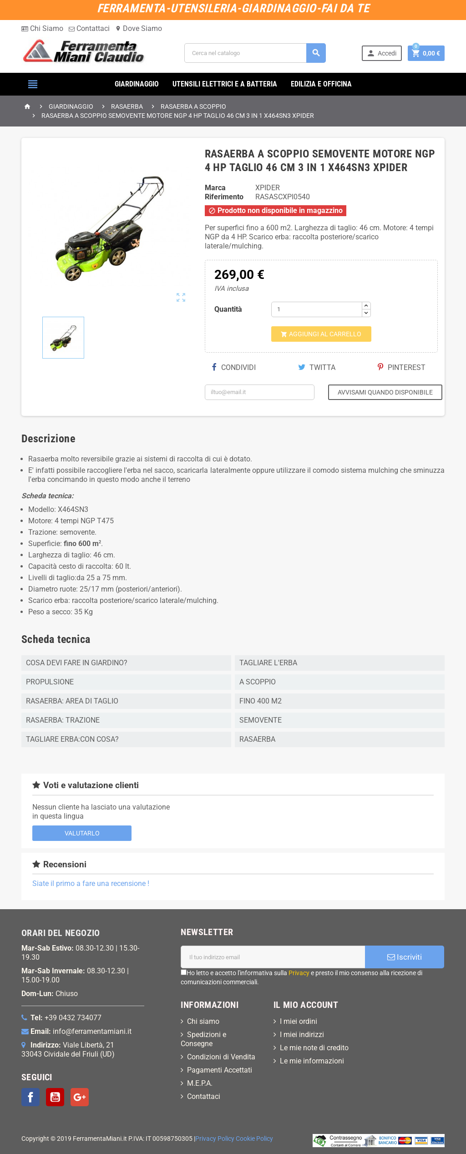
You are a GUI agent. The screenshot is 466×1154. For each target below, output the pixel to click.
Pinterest (401, 367)
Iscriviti (404, 957)
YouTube (55, 1097)
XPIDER (267, 187)
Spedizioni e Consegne (203, 1039)
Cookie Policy (254, 1139)
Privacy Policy (214, 1139)
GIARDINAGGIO (137, 84)
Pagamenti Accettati (219, 1070)
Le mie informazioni (312, 1061)
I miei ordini (298, 1021)
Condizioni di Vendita (221, 1057)
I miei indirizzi (302, 1034)
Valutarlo (82, 833)
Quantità (228, 309)
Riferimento (224, 196)
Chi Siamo (42, 28)
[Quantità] (316, 309)
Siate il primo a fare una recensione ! (90, 883)
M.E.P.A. (200, 1083)
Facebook (30, 1097)
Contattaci (89, 28)
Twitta (316, 367)
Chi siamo (203, 1021)
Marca (215, 187)
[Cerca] (254, 53)
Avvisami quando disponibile (385, 392)
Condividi (234, 367)
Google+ (80, 1097)
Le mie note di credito (314, 1047)
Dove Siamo (138, 28)
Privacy (299, 973)
